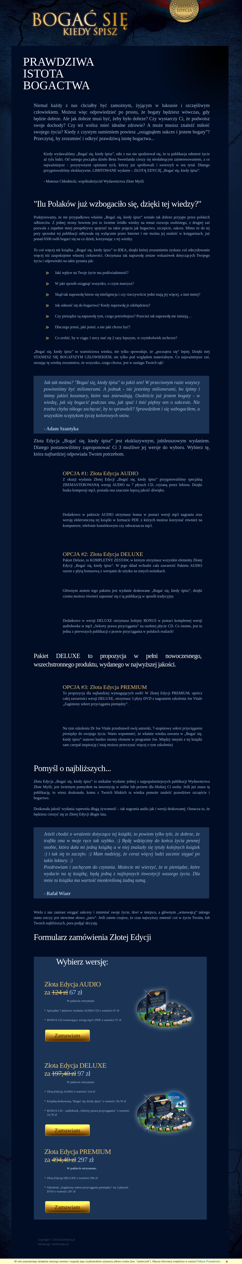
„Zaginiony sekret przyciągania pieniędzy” (86, 1187)
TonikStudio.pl (60, 1244)
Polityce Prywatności (208, 1261)
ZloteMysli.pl (67, 1239)
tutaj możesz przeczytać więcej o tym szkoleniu (135, 745)
